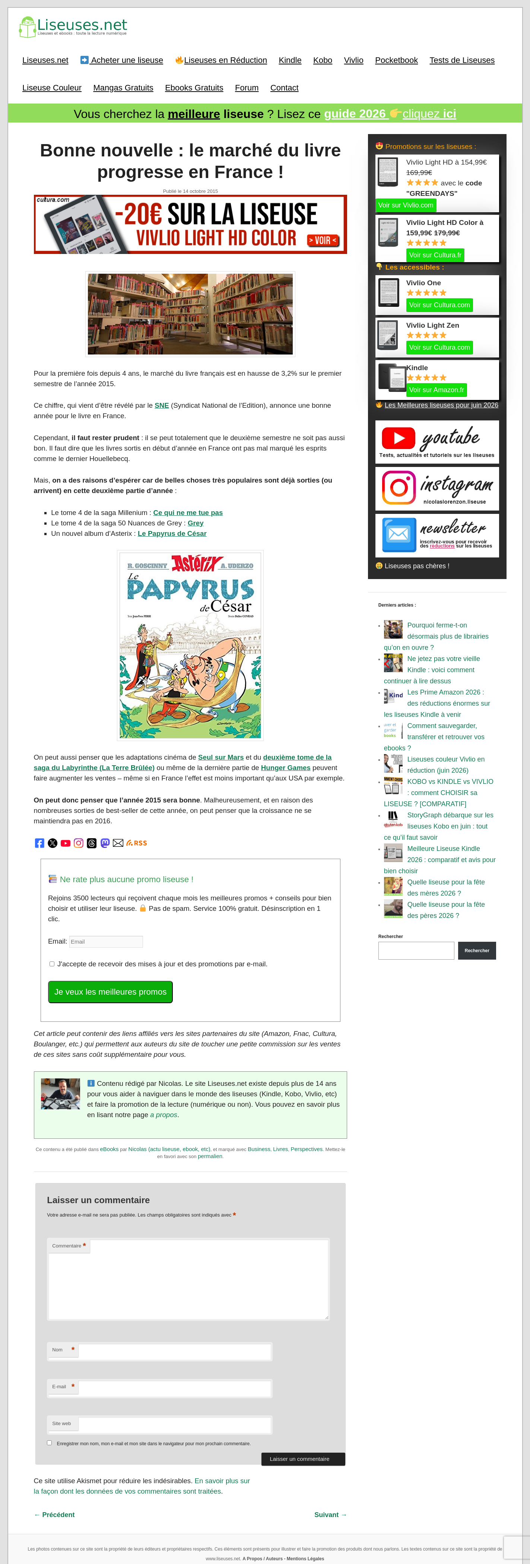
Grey (189, 519)
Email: (58, 913)
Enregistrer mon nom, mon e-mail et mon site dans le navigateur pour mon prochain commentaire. (154, 1411)
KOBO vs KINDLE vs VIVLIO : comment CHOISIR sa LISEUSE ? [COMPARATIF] (438, 792)
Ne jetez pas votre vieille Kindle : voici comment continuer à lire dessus (432, 669)
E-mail (63, 1354)
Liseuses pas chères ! (413, 565)
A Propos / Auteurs (262, 1524)
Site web (61, 1390)
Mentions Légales (305, 1524)
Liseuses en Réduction (221, 59)
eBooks (109, 1118)
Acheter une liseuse (121, 59)
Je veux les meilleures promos (108, 962)
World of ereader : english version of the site (265, 1541)
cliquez (390, 113)
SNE (157, 403)
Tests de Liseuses (462, 59)
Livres (280, 1118)
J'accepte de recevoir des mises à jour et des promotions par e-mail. (154, 936)
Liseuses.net (45, 59)
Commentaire (69, 1213)
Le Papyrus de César (167, 529)
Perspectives (307, 1118)
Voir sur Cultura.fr (435, 254)
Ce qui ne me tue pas (182, 508)
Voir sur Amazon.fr (436, 388)
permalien (210, 1125)
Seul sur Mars (214, 753)
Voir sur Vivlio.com (406, 204)
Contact (284, 86)
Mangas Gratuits (123, 86)
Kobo (322, 59)
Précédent (54, 1481)
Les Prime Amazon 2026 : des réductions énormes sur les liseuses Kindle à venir (437, 702)
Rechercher (390, 935)
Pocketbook (396, 59)
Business (259, 1118)
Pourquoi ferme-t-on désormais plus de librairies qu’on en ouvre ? (436, 635)
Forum (247, 86)
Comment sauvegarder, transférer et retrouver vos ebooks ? (434, 736)
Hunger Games (259, 763)
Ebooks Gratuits (194, 86)
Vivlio (354, 59)
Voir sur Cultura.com (439, 304)
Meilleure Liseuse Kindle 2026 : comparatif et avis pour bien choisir (440, 859)
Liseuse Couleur (52, 86)
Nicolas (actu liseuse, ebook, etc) (169, 1118)
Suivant (330, 1481)
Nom (63, 1317)
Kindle (290, 59)
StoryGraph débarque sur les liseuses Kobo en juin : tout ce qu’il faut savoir (438, 825)
